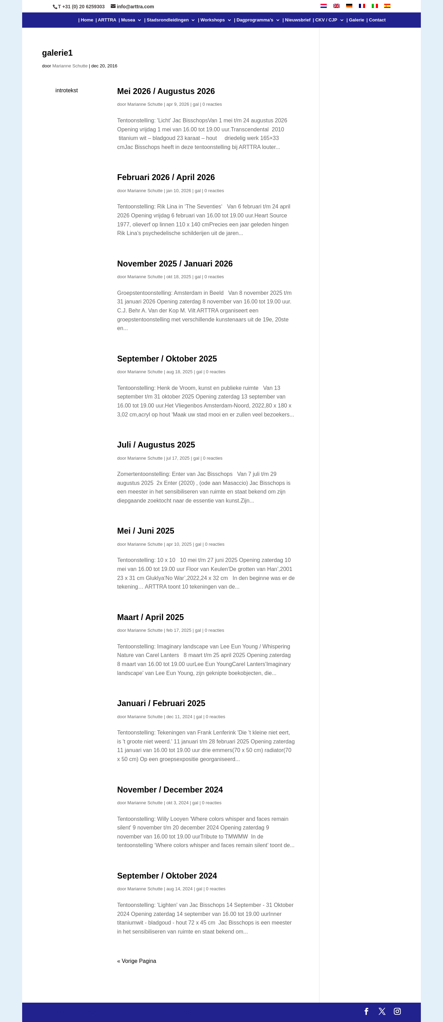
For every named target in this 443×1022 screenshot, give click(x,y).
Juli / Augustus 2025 (156, 444)
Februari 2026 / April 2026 (166, 177)
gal (196, 104)
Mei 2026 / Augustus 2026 (166, 91)
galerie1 (57, 52)
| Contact (376, 20)
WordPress (191, 1012)
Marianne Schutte (70, 65)
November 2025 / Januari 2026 (175, 263)
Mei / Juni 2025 (145, 530)
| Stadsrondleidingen (166, 20)
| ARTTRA (106, 20)
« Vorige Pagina (136, 961)
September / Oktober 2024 (167, 875)
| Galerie (355, 20)
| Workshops (211, 20)
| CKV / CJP (325, 20)
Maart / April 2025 (150, 617)
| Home (85, 20)
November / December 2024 (170, 789)
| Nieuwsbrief (296, 20)
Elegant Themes (104, 1012)
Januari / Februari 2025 (161, 703)
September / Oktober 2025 (167, 358)
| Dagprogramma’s (253, 20)
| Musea (127, 20)
